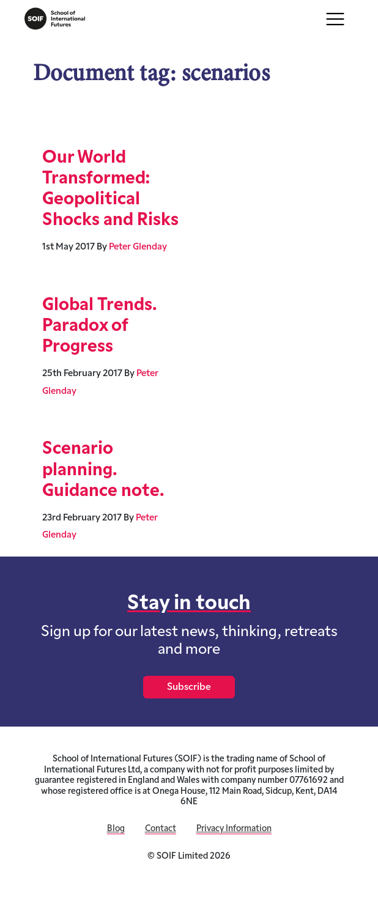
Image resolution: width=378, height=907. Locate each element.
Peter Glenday (138, 247)
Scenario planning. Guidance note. (103, 470)
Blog (116, 829)
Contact (160, 829)
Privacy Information (234, 829)
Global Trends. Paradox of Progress (99, 326)
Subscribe (189, 687)
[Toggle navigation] (335, 19)
